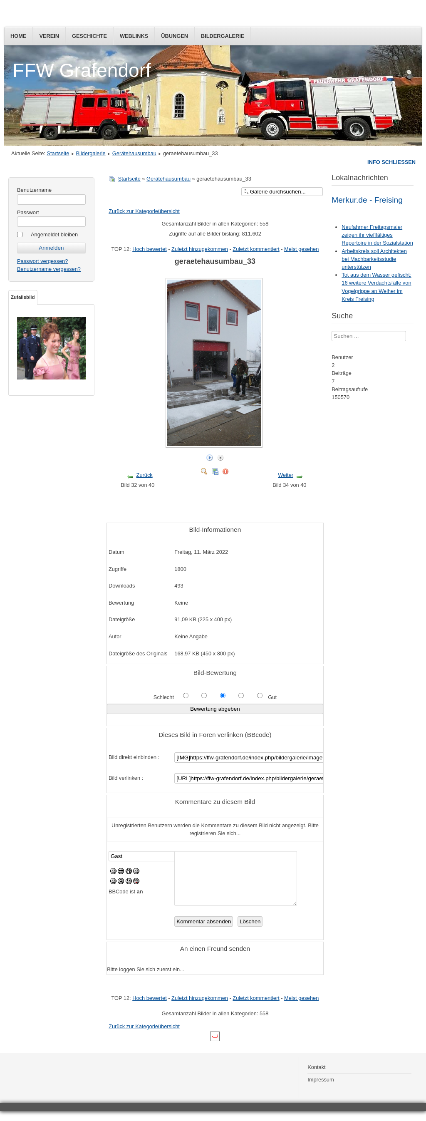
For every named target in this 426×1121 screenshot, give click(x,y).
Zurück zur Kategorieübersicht (144, 211)
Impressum (320, 1089)
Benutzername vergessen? (49, 269)
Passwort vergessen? (42, 261)
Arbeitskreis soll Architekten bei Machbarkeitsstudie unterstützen (374, 259)
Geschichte (89, 36)
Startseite (58, 153)
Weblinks (134, 36)
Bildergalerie (223, 36)
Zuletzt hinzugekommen (199, 249)
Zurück (144, 475)
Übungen (174, 36)
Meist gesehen (301, 249)
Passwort (28, 212)
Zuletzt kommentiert (256, 249)
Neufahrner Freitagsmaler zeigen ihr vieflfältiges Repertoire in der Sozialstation (377, 235)
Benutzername (34, 190)
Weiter (285, 475)
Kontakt (316, 1077)
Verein (49, 36)
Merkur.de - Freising (367, 200)
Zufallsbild (23, 297)
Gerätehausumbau (134, 153)
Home (18, 36)
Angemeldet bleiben (54, 234)
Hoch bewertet (149, 249)
